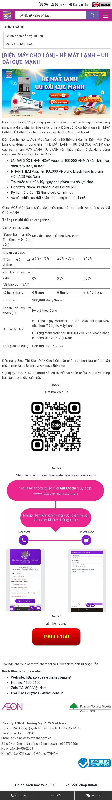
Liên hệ (95, 795)
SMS (58, 795)
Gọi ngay (20, 795)
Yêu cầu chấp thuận (20, 44)
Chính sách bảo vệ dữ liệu (24, 36)
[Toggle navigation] (105, 15)
